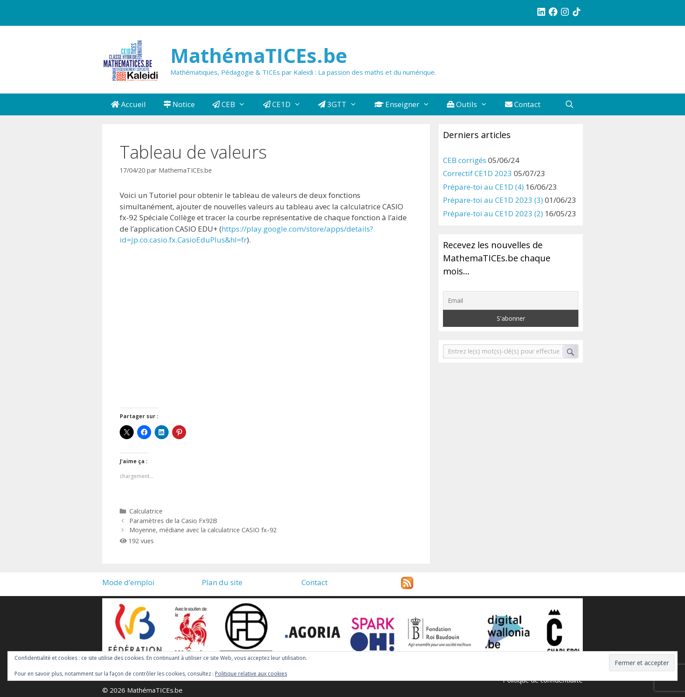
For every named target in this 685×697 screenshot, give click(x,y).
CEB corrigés (464, 160)
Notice (179, 104)
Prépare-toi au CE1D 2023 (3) (493, 200)
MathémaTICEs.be (258, 55)
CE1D (286, 104)
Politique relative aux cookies (251, 673)
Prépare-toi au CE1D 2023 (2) (493, 213)
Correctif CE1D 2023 (477, 173)
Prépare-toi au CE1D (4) (483, 187)
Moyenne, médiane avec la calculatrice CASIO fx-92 (203, 530)
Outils (471, 104)
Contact (522, 104)
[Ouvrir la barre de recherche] (569, 104)
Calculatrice (146, 511)
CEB (233, 104)
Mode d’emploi (128, 582)
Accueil (128, 104)
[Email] (510, 300)
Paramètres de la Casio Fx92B (173, 521)
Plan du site (222, 582)
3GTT (342, 104)
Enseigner (406, 104)
